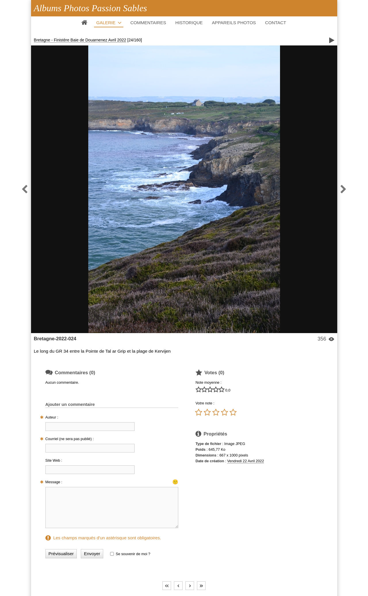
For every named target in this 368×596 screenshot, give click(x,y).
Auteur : (51, 417)
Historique (189, 22)
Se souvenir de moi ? (133, 554)
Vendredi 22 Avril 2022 (245, 461)
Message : (53, 482)
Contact (275, 22)
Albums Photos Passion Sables (90, 8)
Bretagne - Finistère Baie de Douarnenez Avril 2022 (80, 40)
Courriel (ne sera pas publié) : (69, 439)
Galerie (106, 22)
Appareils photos (234, 22)
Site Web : (53, 460)
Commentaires (148, 22)
